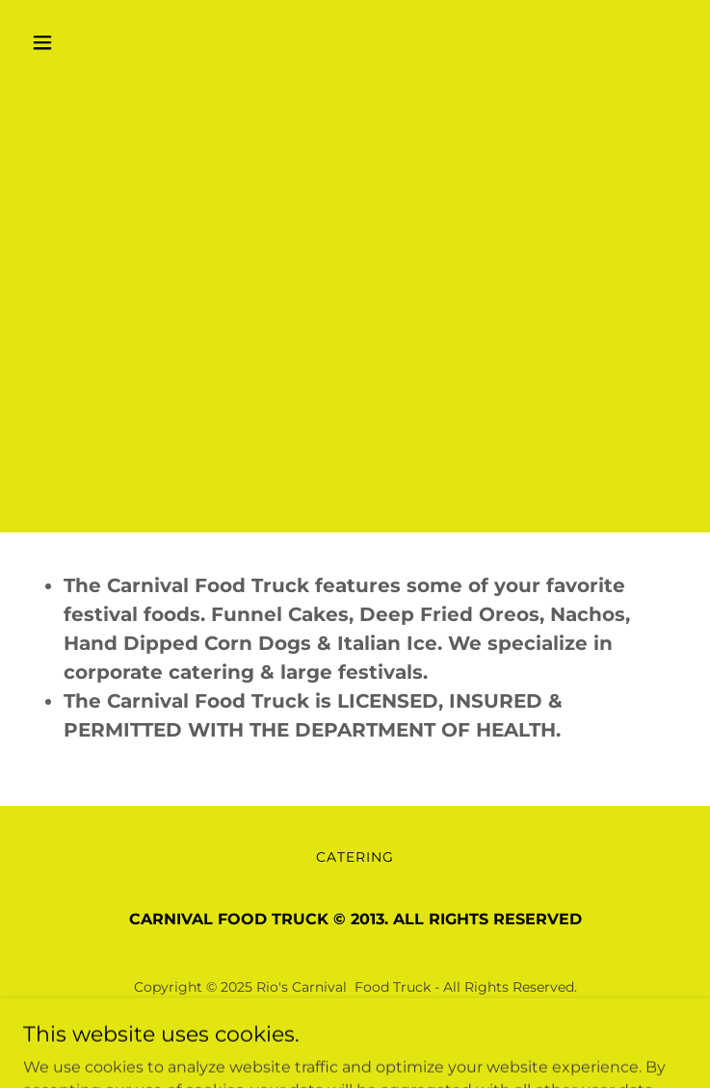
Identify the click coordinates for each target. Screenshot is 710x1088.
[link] (355, 1038)
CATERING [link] (355, 857)
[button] (72, 42)
